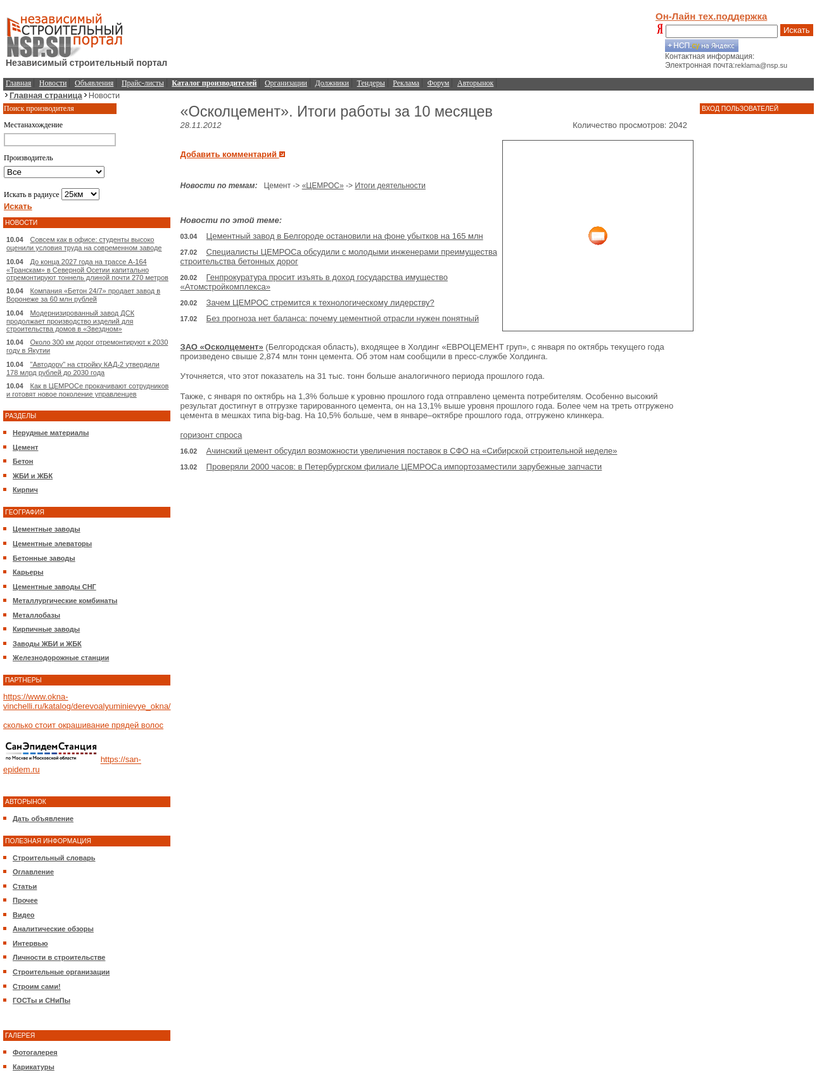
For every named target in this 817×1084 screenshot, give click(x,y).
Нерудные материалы (51, 433)
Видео (24, 915)
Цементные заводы (46, 529)
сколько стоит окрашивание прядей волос (83, 725)
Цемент (25, 447)
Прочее (25, 900)
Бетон (23, 461)
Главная (18, 83)
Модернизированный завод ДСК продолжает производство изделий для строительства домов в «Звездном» (70, 321)
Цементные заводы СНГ (54, 586)
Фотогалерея (35, 1052)
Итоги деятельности (390, 185)
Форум (439, 83)
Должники (332, 83)
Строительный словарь (54, 858)
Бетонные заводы (44, 558)
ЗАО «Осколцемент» (221, 347)
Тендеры (371, 83)
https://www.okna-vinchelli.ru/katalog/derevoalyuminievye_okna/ (86, 701)
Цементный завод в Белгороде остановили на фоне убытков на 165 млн (344, 236)
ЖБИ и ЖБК (33, 476)
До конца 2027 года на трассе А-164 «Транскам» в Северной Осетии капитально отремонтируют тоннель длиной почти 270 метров (87, 269)
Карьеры (28, 572)
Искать (796, 30)
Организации (286, 83)
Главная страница (46, 95)
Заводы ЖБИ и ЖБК (47, 643)
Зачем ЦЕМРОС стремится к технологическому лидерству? (320, 302)
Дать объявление (43, 818)
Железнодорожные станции (61, 657)
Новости (53, 83)
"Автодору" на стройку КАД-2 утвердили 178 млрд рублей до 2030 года (83, 368)
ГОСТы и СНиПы (41, 1000)
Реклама (406, 83)
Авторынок (475, 83)
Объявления (94, 83)
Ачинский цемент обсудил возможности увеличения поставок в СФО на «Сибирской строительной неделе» (412, 451)
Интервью (30, 943)
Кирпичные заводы (46, 629)
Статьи (25, 886)
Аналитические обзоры (53, 929)
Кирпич (25, 490)
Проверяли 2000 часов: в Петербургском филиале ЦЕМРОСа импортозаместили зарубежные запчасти (404, 466)
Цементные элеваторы (52, 543)
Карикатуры (33, 1067)
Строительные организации (61, 972)
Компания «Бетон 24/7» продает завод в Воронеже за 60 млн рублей (83, 295)
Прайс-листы (143, 83)
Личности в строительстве (59, 957)
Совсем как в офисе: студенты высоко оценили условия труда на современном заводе (84, 244)
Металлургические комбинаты (65, 600)
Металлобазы (36, 615)
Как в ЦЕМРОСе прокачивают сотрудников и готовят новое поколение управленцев (87, 390)
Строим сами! (37, 986)
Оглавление (33, 872)
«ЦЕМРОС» (323, 185)
